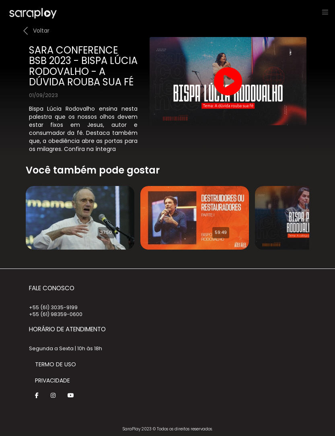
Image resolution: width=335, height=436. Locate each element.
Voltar (41, 31)
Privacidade (52, 380)
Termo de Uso (55, 364)
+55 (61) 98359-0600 (55, 314)
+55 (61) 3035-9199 (53, 307)
